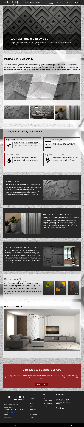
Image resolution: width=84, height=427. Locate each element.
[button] (41, 121)
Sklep (26, 2)
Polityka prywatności (74, 425)
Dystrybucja (39, 2)
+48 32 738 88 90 (10, 412)
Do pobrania (51, 2)
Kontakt (59, 2)
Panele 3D (20, 2)
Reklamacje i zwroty (48, 403)
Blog (46, 2)
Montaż (32, 2)
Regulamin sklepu (47, 398)
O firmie (32, 404)
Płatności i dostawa (48, 400)
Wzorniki (45, 406)
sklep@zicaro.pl (8, 417)
